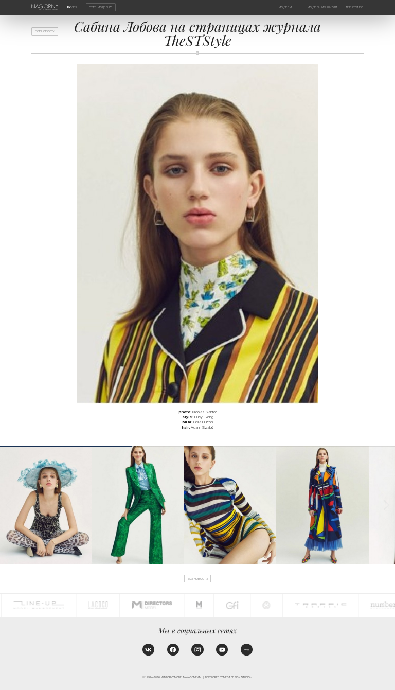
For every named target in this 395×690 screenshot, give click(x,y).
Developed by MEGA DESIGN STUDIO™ (229, 677)
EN (75, 7)
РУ (69, 7)
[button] (386, 505)
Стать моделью (100, 7)
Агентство (354, 7)
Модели (285, 7)
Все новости (45, 31)
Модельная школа (323, 7)
